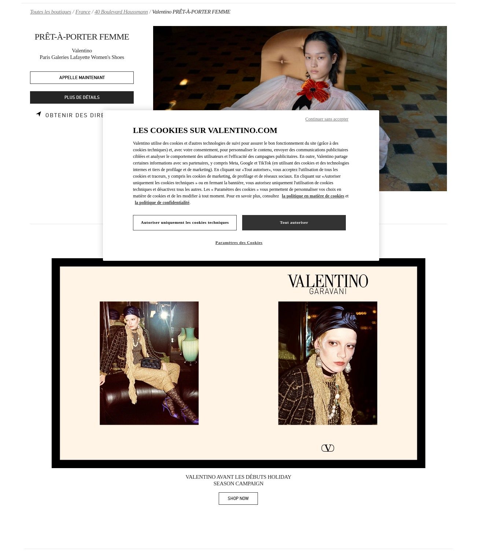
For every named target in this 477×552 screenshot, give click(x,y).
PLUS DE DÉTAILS (82, 97)
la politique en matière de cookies (313, 196)
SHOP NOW (243, 500)
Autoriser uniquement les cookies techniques (185, 222)
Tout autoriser (294, 222)
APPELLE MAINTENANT (82, 78)
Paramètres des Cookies (239, 242)
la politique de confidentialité (162, 202)
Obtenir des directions (86, 115)
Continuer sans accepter (327, 119)
